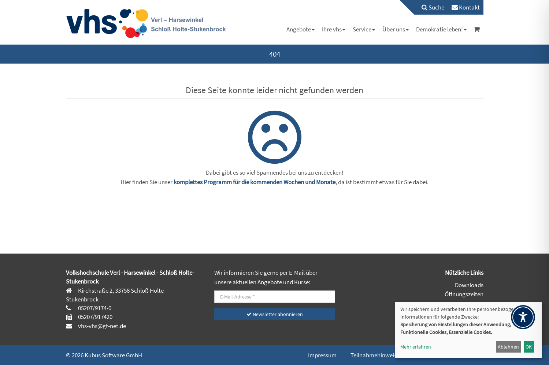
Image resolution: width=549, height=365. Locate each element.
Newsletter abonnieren (274, 314)
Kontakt (466, 7)
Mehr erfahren (415, 346)
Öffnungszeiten (464, 294)
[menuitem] (429, 7)
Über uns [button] (395, 29)
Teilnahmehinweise (375, 355)
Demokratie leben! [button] (441, 29)
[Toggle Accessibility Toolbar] (523, 317)
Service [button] (364, 29)
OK (529, 346)
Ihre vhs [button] (333, 29)
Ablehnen (508, 346)
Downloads (469, 285)
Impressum (322, 355)
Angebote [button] (300, 29)
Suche (433, 7)
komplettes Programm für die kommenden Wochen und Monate (254, 182)
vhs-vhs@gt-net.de (101, 326)
